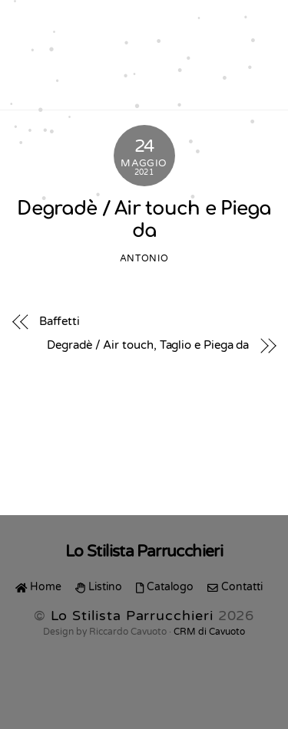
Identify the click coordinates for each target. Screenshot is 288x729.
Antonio (144, 258)
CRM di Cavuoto (209, 632)
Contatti (235, 586)
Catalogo (165, 586)
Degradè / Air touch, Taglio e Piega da (148, 345)
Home (38, 586)
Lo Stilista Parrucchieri (132, 615)
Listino (99, 586)
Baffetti (59, 321)
